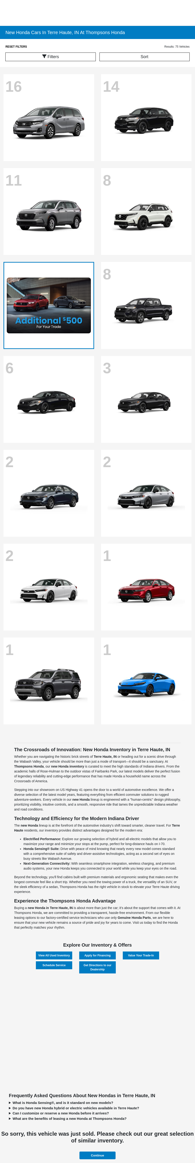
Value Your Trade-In (141, 955)
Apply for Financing (97, 955)
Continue (97, 1155)
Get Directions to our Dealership (97, 967)
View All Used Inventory (54, 955)
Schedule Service (53, 965)
